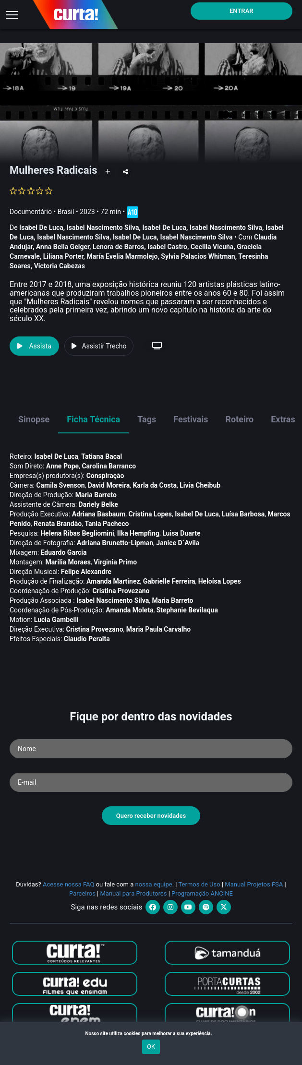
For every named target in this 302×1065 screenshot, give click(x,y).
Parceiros (82, 893)
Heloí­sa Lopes (219, 581)
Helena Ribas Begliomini (77, 533)
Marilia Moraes (68, 562)
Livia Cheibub (200, 485)
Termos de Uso (199, 884)
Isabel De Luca (41, 227)
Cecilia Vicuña (212, 247)
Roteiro (239, 419)
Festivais (190, 419)
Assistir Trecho (99, 346)
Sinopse (33, 419)
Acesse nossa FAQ (69, 884)
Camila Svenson (60, 485)
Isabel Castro (167, 247)
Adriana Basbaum (98, 514)
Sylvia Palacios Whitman (198, 256)
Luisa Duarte (181, 533)
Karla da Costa (155, 485)
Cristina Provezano (120, 591)
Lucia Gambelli (56, 619)
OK (151, 1046)
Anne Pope (62, 466)
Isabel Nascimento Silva (103, 227)
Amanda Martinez (113, 581)
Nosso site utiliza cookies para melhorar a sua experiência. (151, 1033)
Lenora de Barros (118, 247)
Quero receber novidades (151, 815)
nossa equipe (153, 884)
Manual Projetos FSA (254, 884)
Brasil (66, 211)
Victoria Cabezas (59, 266)
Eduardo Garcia (64, 552)
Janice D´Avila (177, 543)
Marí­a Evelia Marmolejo (121, 256)
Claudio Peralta (87, 639)
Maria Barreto (96, 495)
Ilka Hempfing (138, 533)
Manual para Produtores (133, 893)
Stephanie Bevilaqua (187, 610)
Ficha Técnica (93, 419)
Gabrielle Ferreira (169, 581)
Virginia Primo (115, 562)
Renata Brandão (58, 523)
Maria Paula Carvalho (158, 629)
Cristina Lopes (150, 514)
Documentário (31, 211)
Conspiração (105, 475)
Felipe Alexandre (86, 571)
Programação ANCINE (202, 893)
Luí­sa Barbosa (243, 514)
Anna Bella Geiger (62, 247)
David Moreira (109, 485)
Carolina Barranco (109, 466)
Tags (146, 419)
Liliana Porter (63, 256)
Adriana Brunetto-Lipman (115, 543)
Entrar (242, 10)
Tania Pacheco (107, 523)
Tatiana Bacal (101, 456)
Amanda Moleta (129, 610)
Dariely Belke (98, 504)
